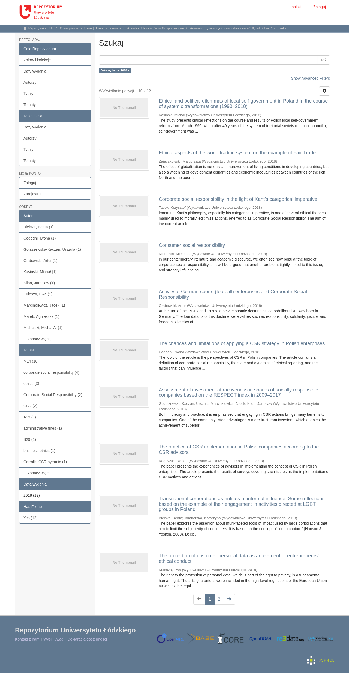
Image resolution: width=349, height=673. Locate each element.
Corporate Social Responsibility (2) (52, 395)
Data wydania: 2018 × (115, 70)
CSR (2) (30, 406)
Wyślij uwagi (53, 639)
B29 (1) (29, 439)
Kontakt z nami (27, 639)
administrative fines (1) (42, 428)
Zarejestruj (32, 194)
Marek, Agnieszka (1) (41, 316)
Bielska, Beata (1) (38, 227)
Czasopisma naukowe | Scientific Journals (90, 28)
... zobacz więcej (37, 339)
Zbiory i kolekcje (37, 60)
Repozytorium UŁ (41, 28)
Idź (323, 60)
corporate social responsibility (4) (51, 372)
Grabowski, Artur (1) (40, 260)
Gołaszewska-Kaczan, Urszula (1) (52, 249)
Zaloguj (29, 183)
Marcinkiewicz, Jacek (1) (44, 305)
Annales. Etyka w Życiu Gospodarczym (155, 28)
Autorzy (29, 82)
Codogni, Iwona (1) (39, 238)
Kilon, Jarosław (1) (39, 283)
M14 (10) (31, 361)
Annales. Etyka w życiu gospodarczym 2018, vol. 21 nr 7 (231, 28)
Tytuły (28, 93)
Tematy (29, 105)
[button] (298, 7)
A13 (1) (29, 417)
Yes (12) (30, 518)
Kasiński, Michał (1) (39, 272)
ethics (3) (31, 383)
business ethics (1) (39, 450)
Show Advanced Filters (310, 78)
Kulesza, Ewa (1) (37, 294)
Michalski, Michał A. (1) (42, 327)
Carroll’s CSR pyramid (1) (45, 462)
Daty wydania (34, 71)
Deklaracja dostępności (87, 639)
